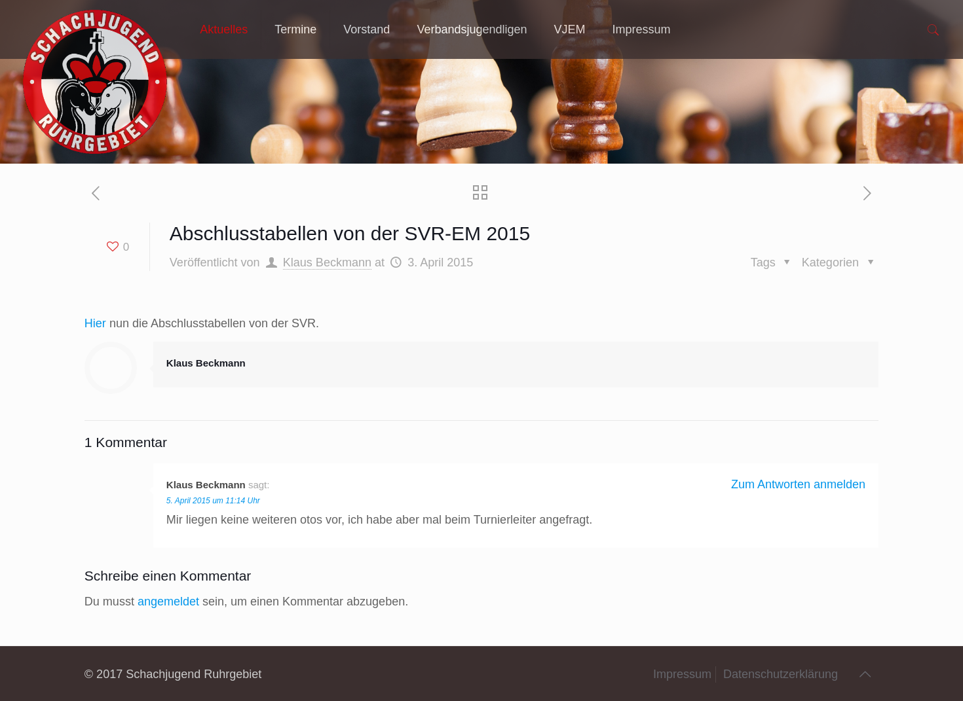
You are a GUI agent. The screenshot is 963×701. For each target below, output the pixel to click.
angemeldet (168, 601)
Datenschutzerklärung (780, 674)
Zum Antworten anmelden (798, 484)
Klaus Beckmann (327, 262)
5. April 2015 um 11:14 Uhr (213, 500)
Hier (95, 323)
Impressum (682, 674)
